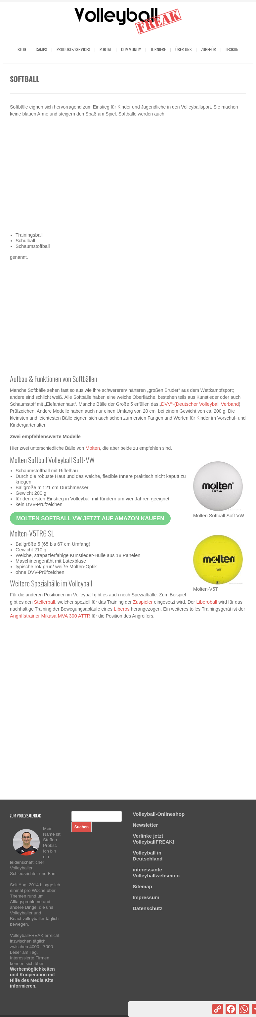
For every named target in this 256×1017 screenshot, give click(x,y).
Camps (41, 49)
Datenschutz (147, 908)
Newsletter (145, 825)
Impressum (146, 897)
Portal (105, 49)
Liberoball (206, 602)
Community (131, 49)
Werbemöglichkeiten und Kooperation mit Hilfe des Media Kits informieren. (32, 977)
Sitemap (142, 886)
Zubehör (208, 49)
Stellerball (44, 602)
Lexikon (232, 49)
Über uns (183, 49)
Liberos (122, 609)
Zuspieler (143, 602)
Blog (22, 49)
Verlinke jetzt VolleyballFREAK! (153, 839)
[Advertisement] (128, 174)
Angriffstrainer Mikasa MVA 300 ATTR (50, 616)
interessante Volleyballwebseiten (156, 872)
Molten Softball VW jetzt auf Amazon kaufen (90, 518)
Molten (92, 448)
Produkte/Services (73, 49)
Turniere (158, 49)
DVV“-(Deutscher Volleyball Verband (200, 404)
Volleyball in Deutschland (147, 855)
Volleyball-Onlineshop (159, 814)
